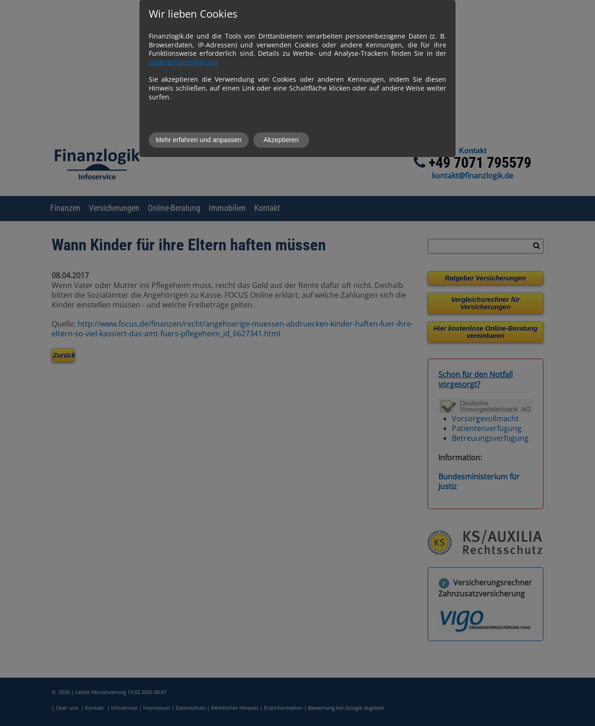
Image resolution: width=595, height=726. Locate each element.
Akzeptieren (281, 140)
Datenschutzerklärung (183, 62)
